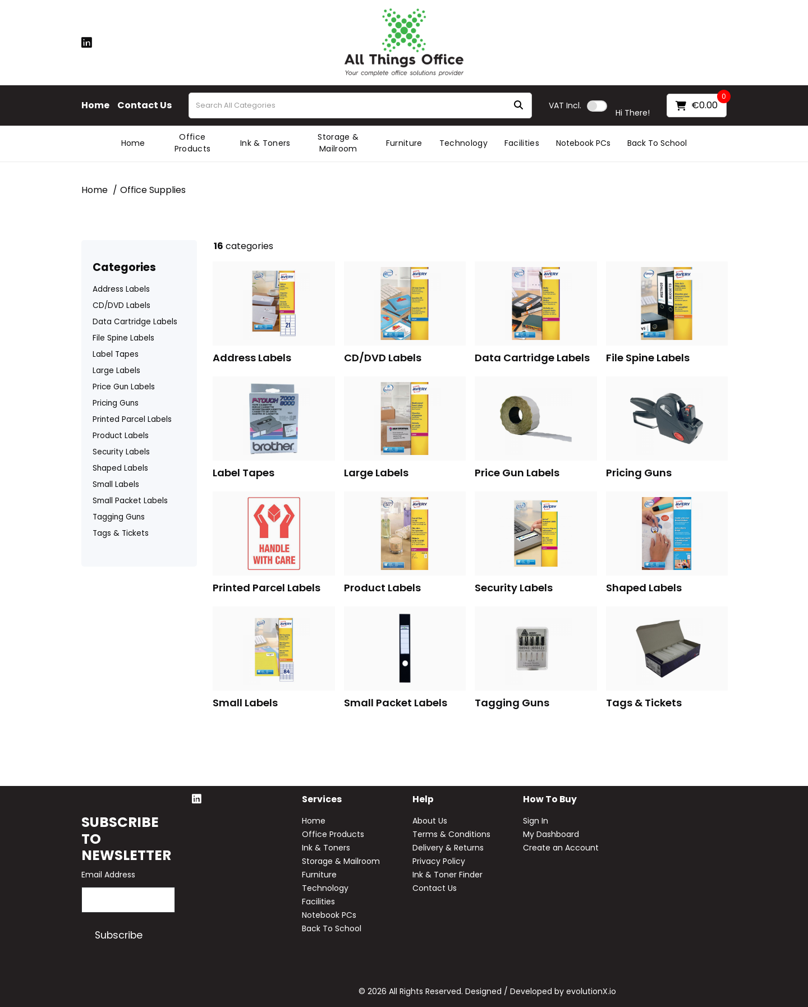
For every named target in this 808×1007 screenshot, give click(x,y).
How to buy (550, 799)
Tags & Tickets (121, 533)
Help (423, 799)
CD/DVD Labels (121, 305)
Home (95, 105)
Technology (463, 143)
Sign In (535, 820)
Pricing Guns (116, 403)
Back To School (657, 143)
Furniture (404, 143)
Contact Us (144, 105)
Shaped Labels (120, 468)
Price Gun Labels (124, 386)
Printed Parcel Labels (132, 419)
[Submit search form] (518, 106)
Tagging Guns (119, 517)
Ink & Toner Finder (447, 874)
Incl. (565, 105)
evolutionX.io (591, 991)
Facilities (521, 143)
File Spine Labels (123, 338)
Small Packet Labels (130, 500)
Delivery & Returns (448, 847)
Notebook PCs (583, 143)
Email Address (108, 874)
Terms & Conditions (451, 834)
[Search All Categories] (360, 105)
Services (322, 799)
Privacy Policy (438, 861)
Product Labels (121, 435)
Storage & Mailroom (338, 142)
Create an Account (561, 847)
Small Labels (116, 484)
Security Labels (121, 452)
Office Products (193, 142)
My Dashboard (551, 834)
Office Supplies (153, 189)
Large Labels (116, 370)
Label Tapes (116, 354)
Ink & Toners (265, 143)
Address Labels (121, 289)
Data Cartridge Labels (135, 321)
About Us (429, 820)
